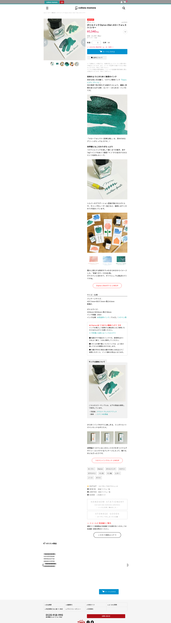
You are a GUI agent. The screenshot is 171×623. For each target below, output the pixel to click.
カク (49, 12)
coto (45, 12)
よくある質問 (113, 596)
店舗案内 (70, 596)
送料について (97, 57)
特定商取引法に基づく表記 (54, 600)
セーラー (92, 22)
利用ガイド (91, 596)
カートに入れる (109, 52)
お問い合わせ (106, 607)
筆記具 (53, 12)
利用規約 (90, 600)
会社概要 (49, 596)
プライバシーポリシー (74, 600)
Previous (43, 42)
